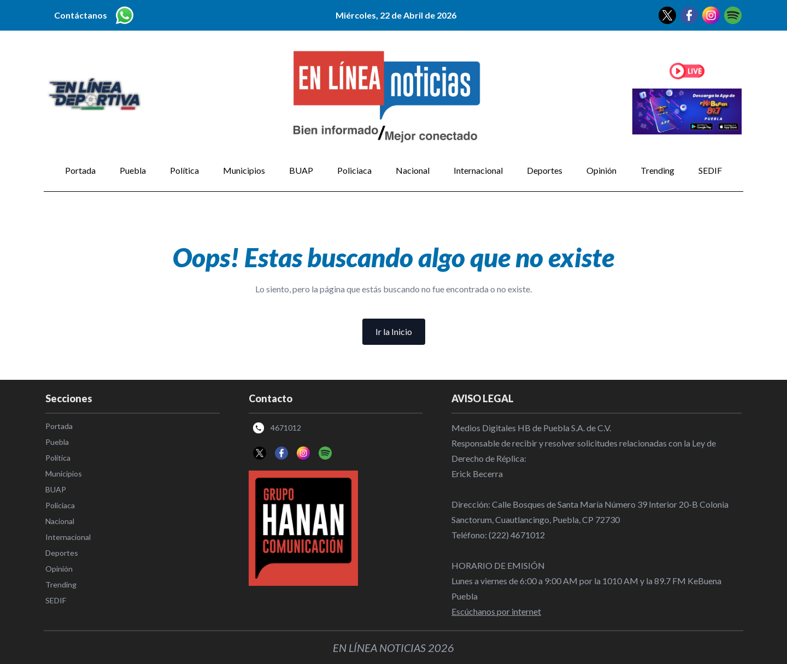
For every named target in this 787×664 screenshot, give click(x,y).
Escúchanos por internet (496, 611)
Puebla (133, 170)
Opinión (601, 170)
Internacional (478, 170)
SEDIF (710, 170)
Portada (80, 170)
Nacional (413, 170)
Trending (657, 170)
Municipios (244, 170)
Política (184, 170)
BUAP (301, 170)
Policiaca (354, 170)
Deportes (544, 170)
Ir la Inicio (393, 331)
